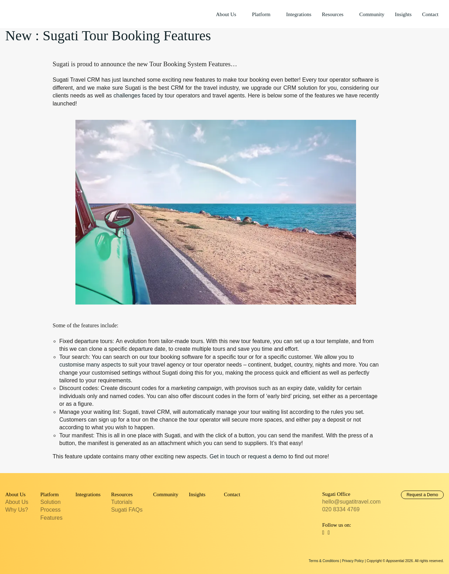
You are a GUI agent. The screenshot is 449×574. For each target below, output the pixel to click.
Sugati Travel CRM (31, 13)
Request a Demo (422, 494)
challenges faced (134, 95)
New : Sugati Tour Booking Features (108, 35)
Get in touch (224, 456)
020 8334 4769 (341, 509)
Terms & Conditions (324, 561)
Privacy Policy (353, 561)
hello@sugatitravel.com (351, 502)
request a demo (267, 456)
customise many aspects (90, 365)
